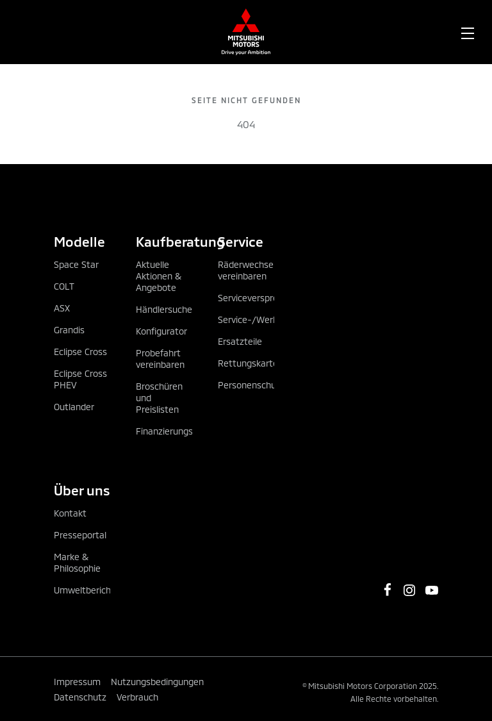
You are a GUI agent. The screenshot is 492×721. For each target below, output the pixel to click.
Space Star (76, 264)
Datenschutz (80, 697)
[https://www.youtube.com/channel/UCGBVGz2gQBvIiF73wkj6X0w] (431, 590)
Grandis (69, 329)
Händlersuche (164, 309)
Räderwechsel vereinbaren (246, 270)
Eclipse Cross (80, 351)
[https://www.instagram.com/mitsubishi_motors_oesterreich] (409, 590)
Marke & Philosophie (77, 562)
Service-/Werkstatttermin (272, 319)
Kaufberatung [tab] (164, 241)
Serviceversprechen (258, 297)
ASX (62, 307)
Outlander (74, 406)
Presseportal (80, 534)
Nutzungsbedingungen (157, 681)
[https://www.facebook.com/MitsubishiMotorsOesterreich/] (387, 589)
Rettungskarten (250, 363)
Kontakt (70, 513)
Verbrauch (137, 697)
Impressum (77, 681)
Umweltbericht (84, 589)
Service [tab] (240, 241)
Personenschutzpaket (263, 384)
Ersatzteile (240, 341)
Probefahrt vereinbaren (160, 358)
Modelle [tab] (79, 241)
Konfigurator (161, 331)
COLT (64, 286)
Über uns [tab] (82, 490)
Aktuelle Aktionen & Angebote (158, 276)
